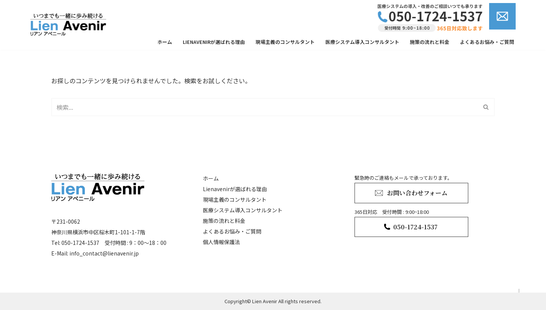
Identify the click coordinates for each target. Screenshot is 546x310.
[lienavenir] (70, 24)
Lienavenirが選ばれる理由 (214, 41)
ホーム (164, 41)
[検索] (264, 107)
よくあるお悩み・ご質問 (487, 41)
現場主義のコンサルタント (285, 41)
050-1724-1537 (415, 227)
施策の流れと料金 (429, 41)
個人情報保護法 (221, 242)
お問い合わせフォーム (417, 192)
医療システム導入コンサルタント (362, 41)
